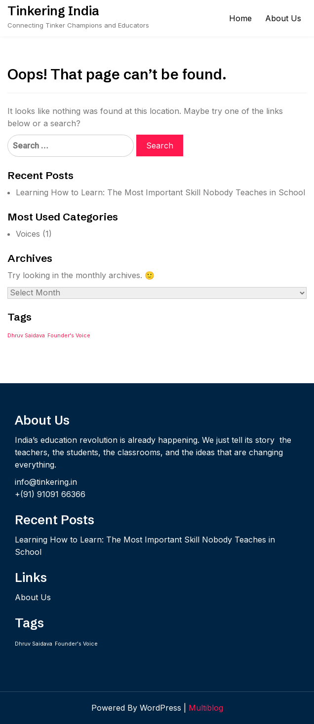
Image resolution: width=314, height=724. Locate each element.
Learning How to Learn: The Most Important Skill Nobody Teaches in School (160, 192)
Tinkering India (53, 10)
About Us (283, 18)
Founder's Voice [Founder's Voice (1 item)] (68, 335)
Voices (28, 234)
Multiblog (206, 708)
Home (240, 18)
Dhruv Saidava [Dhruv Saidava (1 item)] (26, 335)
